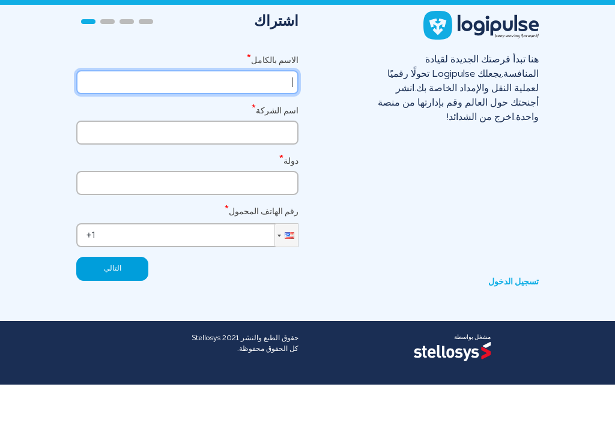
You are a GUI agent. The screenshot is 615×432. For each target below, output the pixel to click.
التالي (112, 268)
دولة (290, 161)
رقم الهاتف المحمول (263, 211)
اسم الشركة (277, 110)
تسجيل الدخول (513, 282)
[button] (286, 235)
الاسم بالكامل (274, 60)
